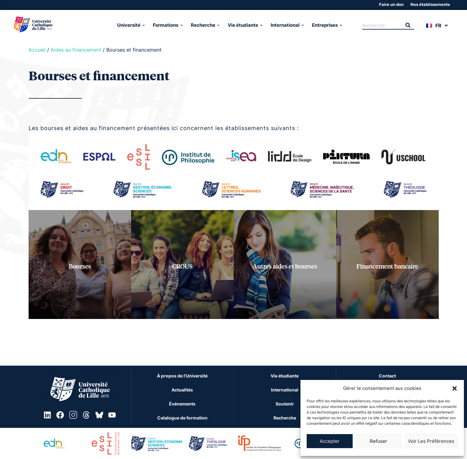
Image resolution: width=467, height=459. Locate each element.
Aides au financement (76, 50)
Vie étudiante (244, 25)
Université (130, 25)
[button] (454, 388)
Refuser (378, 441)
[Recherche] (382, 25)
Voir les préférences (431, 441)
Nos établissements (430, 4)
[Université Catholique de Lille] (60, 25)
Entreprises (326, 25)
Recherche (204, 25)
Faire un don (391, 4)
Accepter (330, 441)
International (287, 25)
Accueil (37, 50)
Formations (167, 25)
